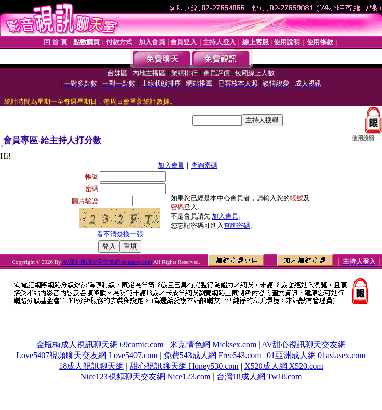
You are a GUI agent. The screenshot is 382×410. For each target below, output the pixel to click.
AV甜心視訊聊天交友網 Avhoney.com (107, 262)
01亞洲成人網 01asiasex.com (316, 355)
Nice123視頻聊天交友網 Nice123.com (145, 376)
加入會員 (171, 165)
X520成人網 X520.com (283, 366)
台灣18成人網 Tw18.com (259, 376)
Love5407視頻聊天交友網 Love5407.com (86, 355)
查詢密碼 (204, 165)
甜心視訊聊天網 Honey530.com (184, 366)
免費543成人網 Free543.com (212, 355)
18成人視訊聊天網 (91, 366)
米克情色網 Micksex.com (213, 344)
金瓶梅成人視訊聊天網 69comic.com (100, 344)
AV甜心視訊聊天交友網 (304, 344)
